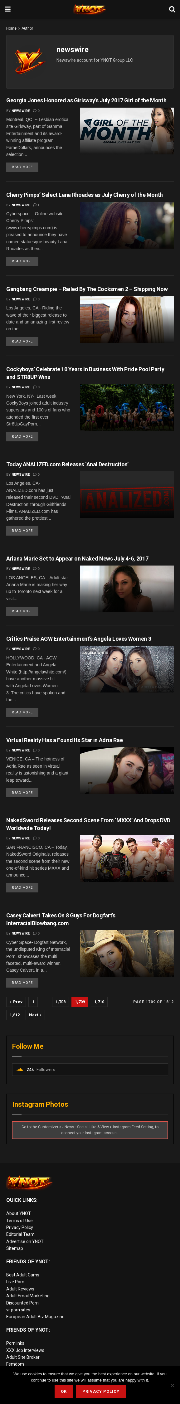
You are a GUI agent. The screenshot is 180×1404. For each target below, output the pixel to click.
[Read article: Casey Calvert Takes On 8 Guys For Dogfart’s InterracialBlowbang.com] (127, 954)
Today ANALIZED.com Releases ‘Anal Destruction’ (67, 464)
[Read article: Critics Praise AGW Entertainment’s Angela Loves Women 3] (127, 670)
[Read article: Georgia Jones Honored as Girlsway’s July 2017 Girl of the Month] (127, 131)
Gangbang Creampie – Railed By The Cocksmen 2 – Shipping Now (87, 289)
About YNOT (18, 1214)
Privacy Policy (19, 1228)
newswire (21, 111)
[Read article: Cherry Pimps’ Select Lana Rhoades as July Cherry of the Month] (127, 225)
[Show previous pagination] (16, 1003)
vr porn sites (18, 1311)
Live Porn (15, 1282)
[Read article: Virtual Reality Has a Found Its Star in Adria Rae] (127, 771)
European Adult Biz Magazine (35, 1317)
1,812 (15, 1016)
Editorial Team (20, 1235)
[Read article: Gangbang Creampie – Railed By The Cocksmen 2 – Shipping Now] (127, 319)
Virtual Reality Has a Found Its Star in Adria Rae (64, 741)
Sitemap (14, 1249)
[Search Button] (172, 9)
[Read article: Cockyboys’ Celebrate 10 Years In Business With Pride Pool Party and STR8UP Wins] (127, 408)
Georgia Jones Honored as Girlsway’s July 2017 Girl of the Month (86, 100)
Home (11, 28)
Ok (64, 1391)
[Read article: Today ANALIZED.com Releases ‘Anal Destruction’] (127, 495)
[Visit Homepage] (90, 9)
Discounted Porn (22, 1304)
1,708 (61, 1003)
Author (27, 28)
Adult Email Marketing (28, 1297)
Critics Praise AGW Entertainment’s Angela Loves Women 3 (78, 639)
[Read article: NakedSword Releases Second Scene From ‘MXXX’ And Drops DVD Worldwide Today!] (127, 859)
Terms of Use (19, 1221)
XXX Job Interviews (25, 1351)
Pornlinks (15, 1344)
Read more (25, 166)
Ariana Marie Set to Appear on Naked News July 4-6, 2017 (77, 559)
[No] (172, 1385)
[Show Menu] (8, 9)
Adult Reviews (20, 1290)
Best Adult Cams (22, 1276)
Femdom (15, 1365)
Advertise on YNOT (25, 1242)
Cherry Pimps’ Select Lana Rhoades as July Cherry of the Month (84, 195)
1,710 (99, 1003)
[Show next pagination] (35, 1016)
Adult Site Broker (23, 1358)
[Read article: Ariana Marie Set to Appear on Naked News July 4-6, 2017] (127, 589)
